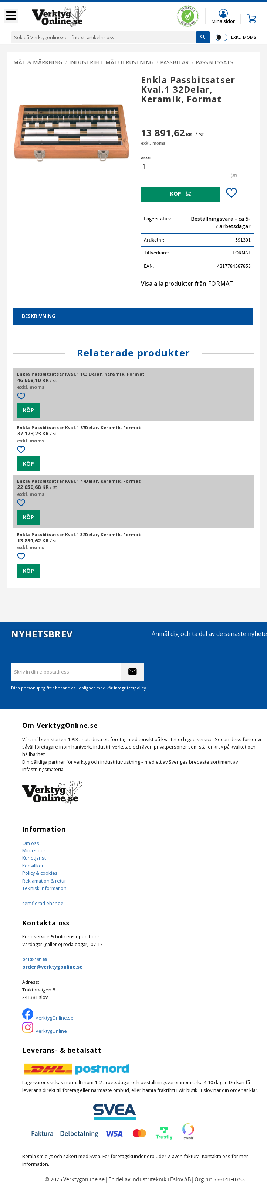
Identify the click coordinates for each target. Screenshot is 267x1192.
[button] (11, 16)
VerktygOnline (51, 1031)
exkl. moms (243, 37)
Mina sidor (33, 850)
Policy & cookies (40, 873)
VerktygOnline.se (55, 1017)
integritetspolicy (130, 688)
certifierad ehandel (43, 903)
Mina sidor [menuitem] (223, 21)
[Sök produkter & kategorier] (103, 37)
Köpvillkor (33, 865)
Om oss (30, 843)
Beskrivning (38, 315)
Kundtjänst (34, 857)
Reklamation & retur (44, 880)
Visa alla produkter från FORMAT (187, 284)
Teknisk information (44, 888)
